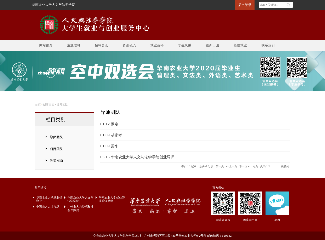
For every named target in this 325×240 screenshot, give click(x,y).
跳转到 (285, 166)
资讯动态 (129, 45)
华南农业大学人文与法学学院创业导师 (142, 157)
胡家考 (116, 135)
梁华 (114, 146)
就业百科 (157, 45)
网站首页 (45, 45)
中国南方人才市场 (47, 206)
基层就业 (240, 45)
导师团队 (62, 104)
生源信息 (73, 45)
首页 (38, 104)
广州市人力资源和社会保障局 (80, 208)
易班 (277, 220)
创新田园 (212, 45)
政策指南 (56, 160)
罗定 (114, 124)
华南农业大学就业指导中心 (49, 199)
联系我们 (268, 45)
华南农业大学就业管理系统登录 (112, 199)
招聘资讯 (101, 45)
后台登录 (244, 5)
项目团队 (56, 149)
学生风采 (184, 45)
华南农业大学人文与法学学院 (53, 4)
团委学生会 (250, 220)
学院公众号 (223, 220)
